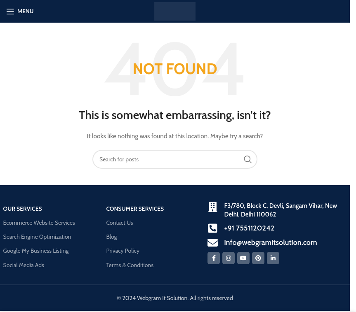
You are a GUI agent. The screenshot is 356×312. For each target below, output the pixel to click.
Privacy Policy (122, 250)
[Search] (174, 159)
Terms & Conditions (129, 265)
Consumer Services (135, 208)
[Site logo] (175, 10)
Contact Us (119, 222)
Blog (111, 236)
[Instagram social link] (228, 258)
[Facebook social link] (213, 258)
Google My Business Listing (36, 250)
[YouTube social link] (243, 258)
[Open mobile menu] (20, 11)
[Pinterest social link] (258, 258)
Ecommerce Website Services (39, 222)
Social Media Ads (23, 265)
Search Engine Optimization (37, 236)
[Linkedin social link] (273, 258)
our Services (22, 208)
